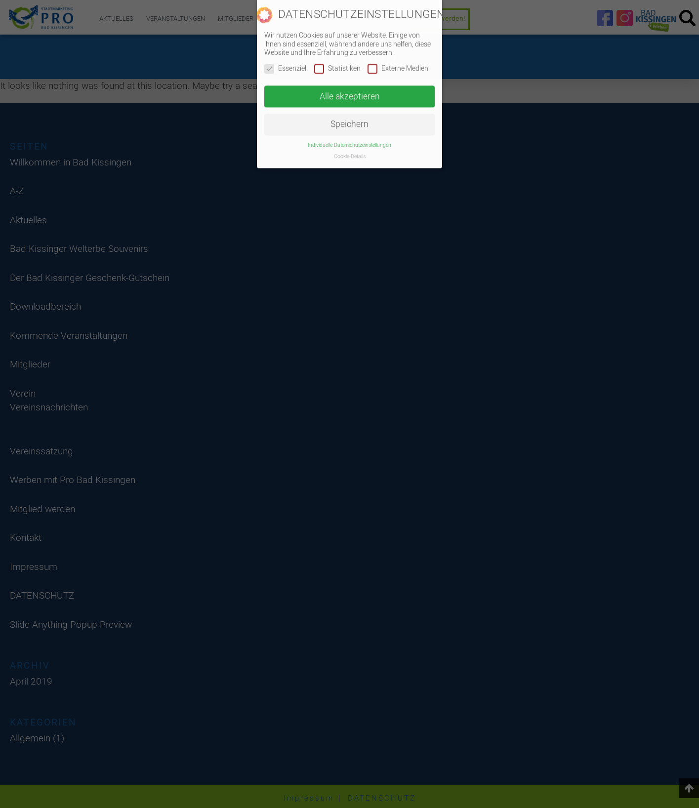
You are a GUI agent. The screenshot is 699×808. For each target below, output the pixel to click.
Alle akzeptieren (350, 90)
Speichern (349, 118)
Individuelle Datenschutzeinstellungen (349, 138)
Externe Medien (398, 62)
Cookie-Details (350, 150)
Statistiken (337, 62)
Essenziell (286, 62)
